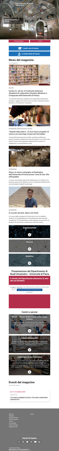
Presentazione (18, 41)
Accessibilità (12, 423)
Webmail (11, 416)
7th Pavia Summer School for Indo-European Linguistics (29, 398)
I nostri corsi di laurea (31, 48)
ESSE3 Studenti (13, 417)
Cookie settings (13, 425)
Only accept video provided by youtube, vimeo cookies (29, 289)
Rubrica (11, 414)
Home (49, 4)
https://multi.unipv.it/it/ (29, 331)
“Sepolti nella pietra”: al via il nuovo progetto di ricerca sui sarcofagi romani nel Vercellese (29, 133)
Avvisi (40, 41)
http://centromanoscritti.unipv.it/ (29, 350)
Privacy (11, 421)
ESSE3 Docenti (13, 419)
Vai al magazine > (13, 63)
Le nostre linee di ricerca (31, 54)
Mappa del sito (13, 426)
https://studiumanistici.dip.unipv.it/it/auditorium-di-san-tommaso (29, 372)
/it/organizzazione (29, 234)
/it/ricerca (29, 249)
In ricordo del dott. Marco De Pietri (23, 213)
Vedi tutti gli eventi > (14, 385)
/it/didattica (29, 263)
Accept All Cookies (30, 292)
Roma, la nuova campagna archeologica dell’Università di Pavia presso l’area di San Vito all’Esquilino (29, 174)
